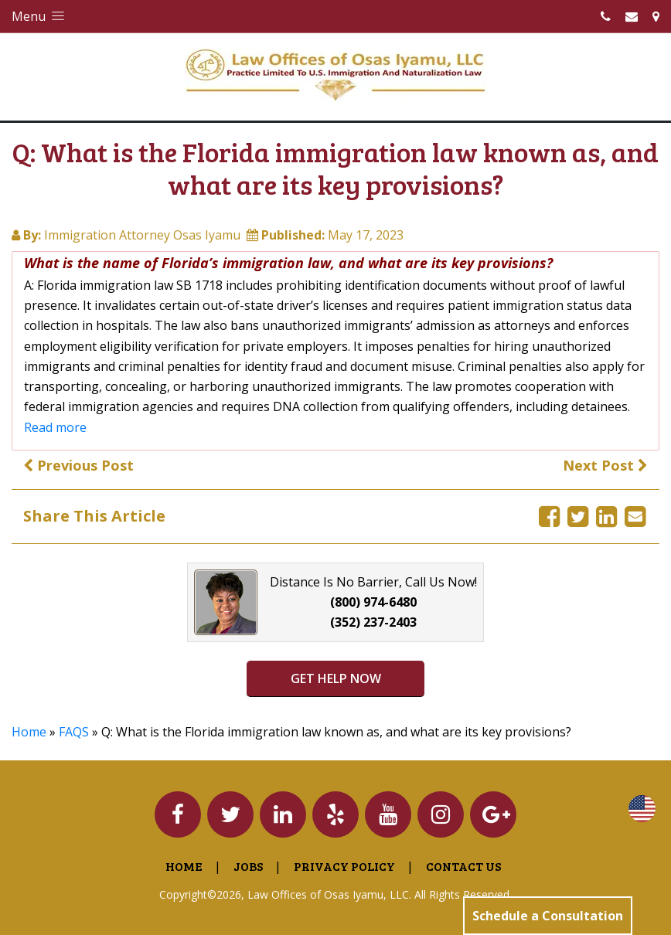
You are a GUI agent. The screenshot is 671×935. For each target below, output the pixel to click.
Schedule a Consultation (547, 915)
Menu (39, 16)
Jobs (248, 866)
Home (29, 731)
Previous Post (78, 465)
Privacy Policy (344, 866)
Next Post (605, 465)
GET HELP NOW (336, 678)
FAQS (74, 731)
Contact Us (463, 866)
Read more (55, 427)
